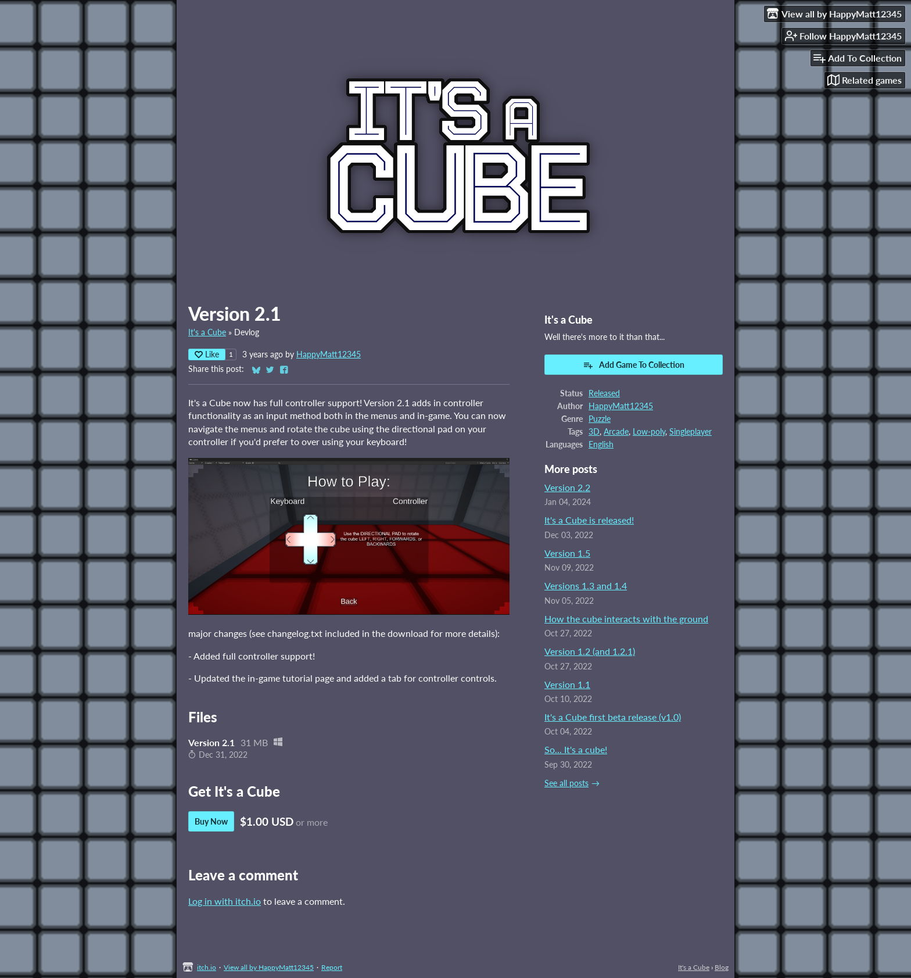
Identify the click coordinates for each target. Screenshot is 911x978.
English (601, 444)
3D (594, 431)
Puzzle (600, 419)
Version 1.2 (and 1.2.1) (589, 651)
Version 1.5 (567, 552)
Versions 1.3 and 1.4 (585, 585)
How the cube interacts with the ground (626, 618)
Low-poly (649, 431)
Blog (722, 967)
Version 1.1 (567, 684)
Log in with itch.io (224, 901)
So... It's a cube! (575, 749)
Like (207, 354)
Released (604, 393)
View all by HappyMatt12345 (269, 967)
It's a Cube (207, 332)
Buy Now (211, 821)
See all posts (566, 783)
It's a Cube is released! (589, 519)
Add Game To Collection (633, 365)
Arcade (616, 431)
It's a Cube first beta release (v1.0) (612, 716)
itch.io (206, 967)
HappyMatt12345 (328, 354)
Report (331, 967)
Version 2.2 (567, 487)
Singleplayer (690, 431)
